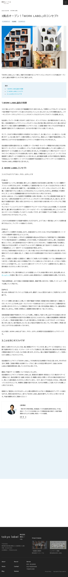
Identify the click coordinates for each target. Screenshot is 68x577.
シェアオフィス (22, 21)
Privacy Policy (48, 571)
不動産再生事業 (30, 569)
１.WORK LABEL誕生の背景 (15, 89)
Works (3, 566)
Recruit (16, 561)
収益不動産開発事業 (31, 566)
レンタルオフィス (6, 21)
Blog (3, 571)
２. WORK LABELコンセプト (15, 91)
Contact (16, 566)
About (3, 561)
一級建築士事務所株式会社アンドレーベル (40, 547)
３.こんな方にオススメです (14, 94)
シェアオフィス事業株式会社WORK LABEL (58, 547)
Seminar (16, 571)
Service (28, 561)
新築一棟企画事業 (31, 564)
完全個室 (14, 21)
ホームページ (6, 275)
